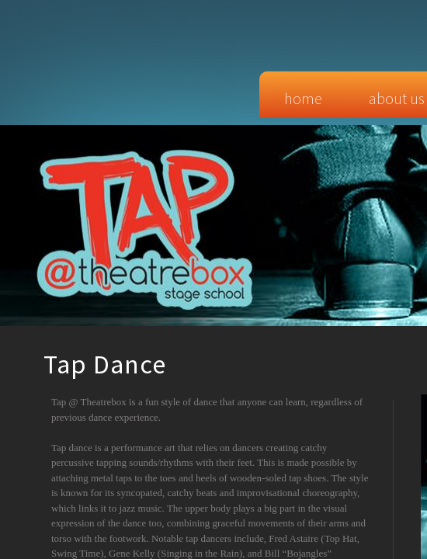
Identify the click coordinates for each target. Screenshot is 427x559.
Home (303, 98)
